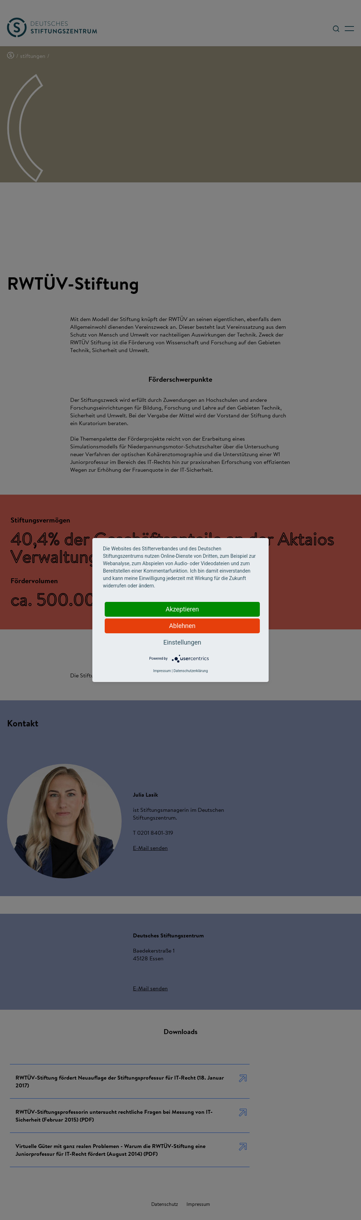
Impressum (162, 671)
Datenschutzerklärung (190, 671)
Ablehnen (182, 625)
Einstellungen (182, 642)
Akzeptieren (182, 609)
